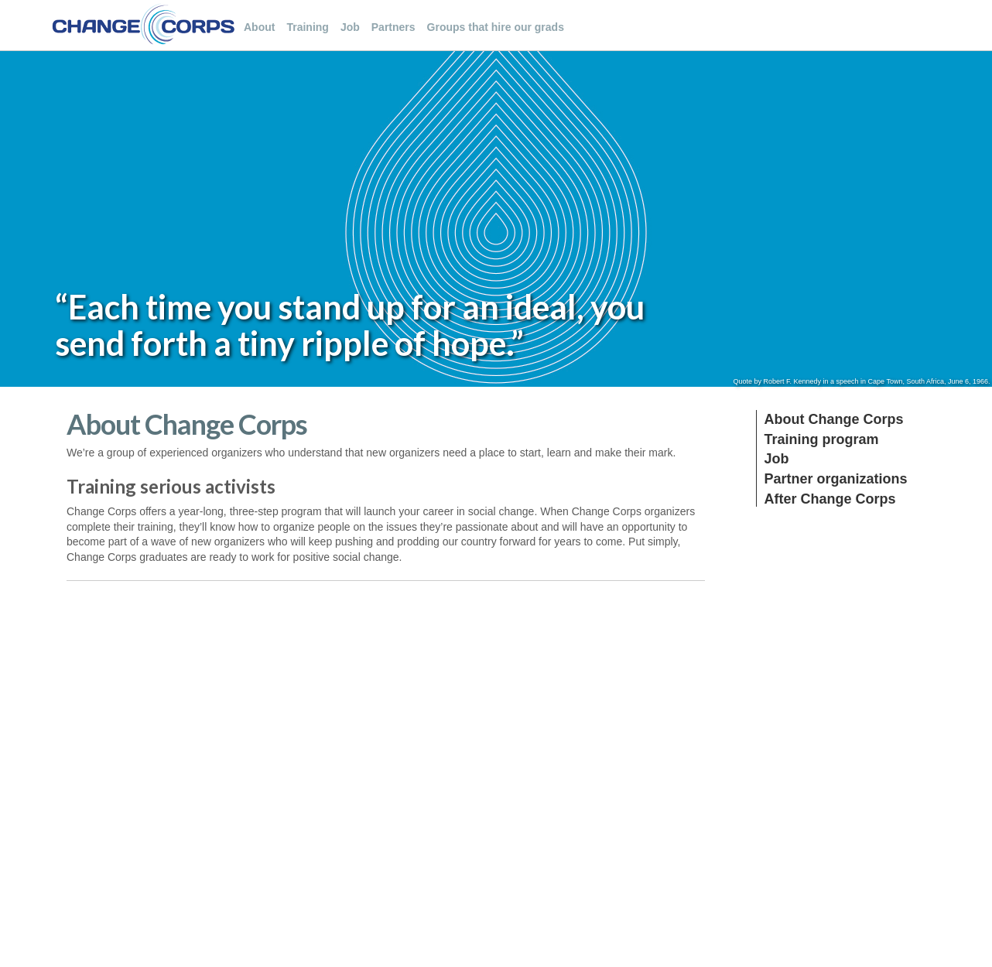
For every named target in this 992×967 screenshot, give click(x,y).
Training (307, 27)
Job (350, 27)
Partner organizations (836, 479)
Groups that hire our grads (495, 27)
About (259, 27)
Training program (822, 439)
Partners (393, 27)
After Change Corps (830, 499)
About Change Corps (834, 419)
